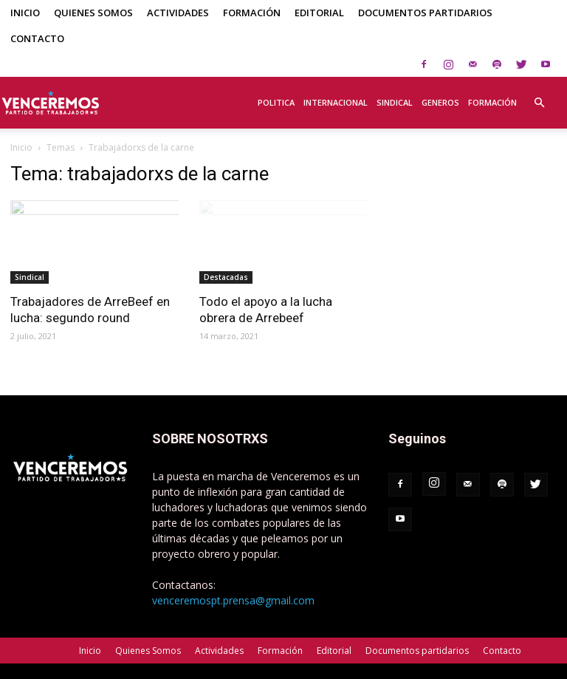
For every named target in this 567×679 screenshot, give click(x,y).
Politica (276, 102)
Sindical (395, 102)
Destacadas (226, 277)
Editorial (319, 12)
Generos (440, 102)
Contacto (37, 38)
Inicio (25, 12)
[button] (539, 94)
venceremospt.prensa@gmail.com (233, 600)
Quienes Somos (93, 12)
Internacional (335, 102)
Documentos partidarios (425, 12)
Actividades (178, 12)
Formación (252, 12)
